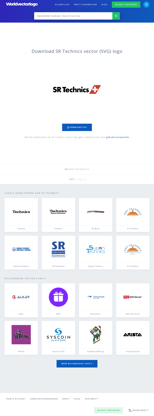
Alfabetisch (62, 4)
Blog (104, 4)
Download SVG (77, 127)
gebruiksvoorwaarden (117, 137)
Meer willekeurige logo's (77, 363)
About (66, 399)
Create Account (16, 399)
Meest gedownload (85, 4)
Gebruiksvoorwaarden (44, 399)
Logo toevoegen (126, 4)
